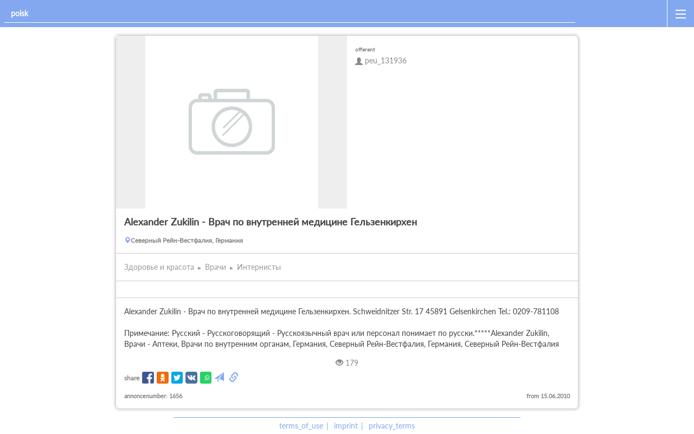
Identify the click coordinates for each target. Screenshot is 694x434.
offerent (365, 49)
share (131, 378)
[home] (623, 13)
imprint (346, 425)
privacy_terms (392, 425)
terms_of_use (301, 425)
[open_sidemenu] (680, 13)
